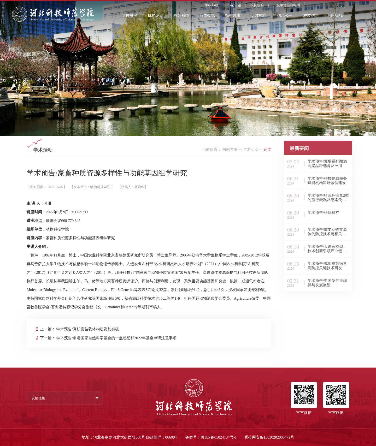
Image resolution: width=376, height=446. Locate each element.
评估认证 (337, 15)
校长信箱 (257, 5)
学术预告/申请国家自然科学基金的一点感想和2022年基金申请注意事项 (116, 338)
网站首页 (230, 150)
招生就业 (233, 15)
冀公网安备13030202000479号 (269, 437)
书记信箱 (234, 5)
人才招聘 (259, 15)
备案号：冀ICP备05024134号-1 (211, 437)
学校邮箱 (211, 5)
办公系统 (181, 15)
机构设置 (155, 15)
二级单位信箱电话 (286, 5)
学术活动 (250, 150)
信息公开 (285, 15)
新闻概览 (207, 15)
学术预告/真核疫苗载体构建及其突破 (87, 329)
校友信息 (311, 15)
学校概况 (129, 15)
